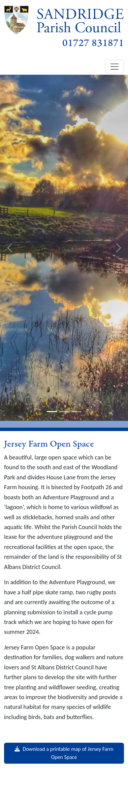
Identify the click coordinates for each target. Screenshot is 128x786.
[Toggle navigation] (114, 66)
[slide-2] (64, 411)
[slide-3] (76, 411)
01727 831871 (93, 43)
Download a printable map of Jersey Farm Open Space (63, 753)
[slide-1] (52, 411)
